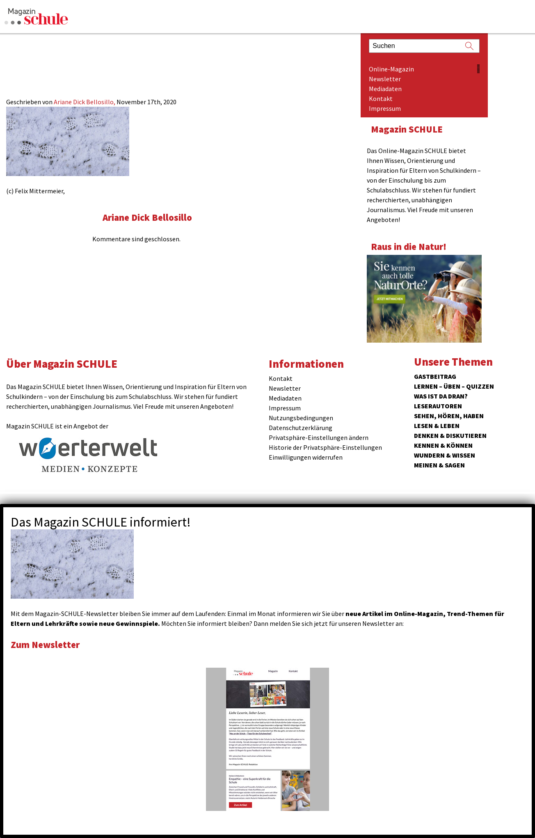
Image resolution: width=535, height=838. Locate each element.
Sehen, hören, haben (449, 416)
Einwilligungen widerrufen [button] (306, 457)
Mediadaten (385, 89)
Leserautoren (438, 406)
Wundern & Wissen (444, 455)
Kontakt (381, 98)
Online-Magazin (391, 69)
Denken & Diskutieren (450, 435)
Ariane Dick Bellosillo (147, 217)
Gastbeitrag (435, 376)
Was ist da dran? (441, 396)
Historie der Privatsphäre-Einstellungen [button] (325, 447)
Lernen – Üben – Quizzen (454, 386)
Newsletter (385, 79)
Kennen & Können (443, 445)
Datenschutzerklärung (300, 428)
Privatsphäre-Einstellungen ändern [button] (318, 437)
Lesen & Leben (437, 425)
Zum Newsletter (45, 644)
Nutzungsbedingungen (301, 418)
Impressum (385, 108)
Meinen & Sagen (439, 465)
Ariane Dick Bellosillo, (85, 102)
